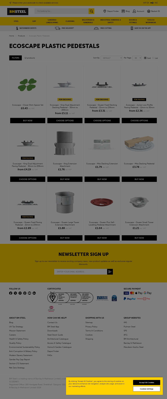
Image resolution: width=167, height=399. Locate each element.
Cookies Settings (146, 389)
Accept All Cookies (146, 382)
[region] (114, 386)
